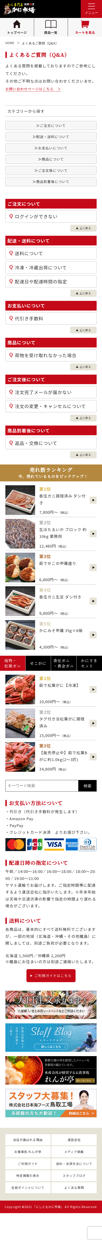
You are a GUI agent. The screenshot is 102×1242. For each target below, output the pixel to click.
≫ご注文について (51, 126)
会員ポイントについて (27, 1215)
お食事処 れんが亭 (28, 1176)
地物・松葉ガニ (12, 682)
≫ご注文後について (51, 175)
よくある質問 (74, 1215)
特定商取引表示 (28, 1202)
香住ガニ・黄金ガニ (63, 682)
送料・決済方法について (74, 1189)
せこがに (38, 682)
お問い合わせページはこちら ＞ (36, 88)
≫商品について (51, 162)
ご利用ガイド (27, 1189)
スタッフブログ (74, 1202)
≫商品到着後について (51, 187)
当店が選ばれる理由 (28, 1162)
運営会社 (74, 1162)
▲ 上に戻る (82, 235)
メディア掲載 (74, 1176)
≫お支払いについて (51, 150)
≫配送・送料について (51, 138)
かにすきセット (89, 682)
